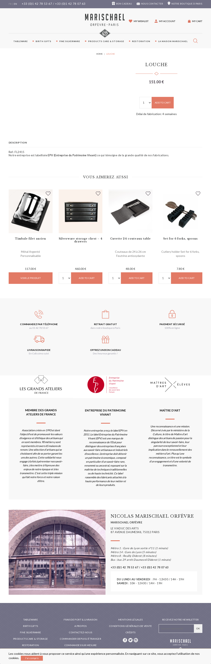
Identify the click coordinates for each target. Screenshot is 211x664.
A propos (80, 626)
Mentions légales (130, 619)
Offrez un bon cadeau (105, 349)
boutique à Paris (186, 3)
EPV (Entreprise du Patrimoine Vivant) (72, 155)
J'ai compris (32, 658)
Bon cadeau (124, 3)
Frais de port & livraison (80, 619)
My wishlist (141, 21)
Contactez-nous (80, 632)
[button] (165, 21)
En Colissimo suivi (39, 353)
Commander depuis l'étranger (80, 638)
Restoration (141, 41)
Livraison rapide (38, 349)
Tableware (20, 41)
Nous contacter (152, 3)
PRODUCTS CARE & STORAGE (106, 41)
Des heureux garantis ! (105, 353)
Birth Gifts (43, 41)
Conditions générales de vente (130, 626)
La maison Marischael (173, 41)
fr (10, 4)
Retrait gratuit (105, 324)
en (15, 4)
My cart (197, 21)
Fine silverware (69, 41)
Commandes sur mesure (80, 645)
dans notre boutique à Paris (105, 327)
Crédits (130, 632)
